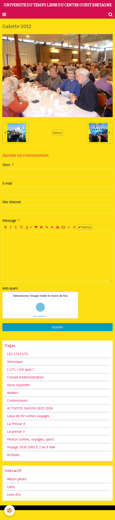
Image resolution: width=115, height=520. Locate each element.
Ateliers (12, 392)
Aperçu (84, 227)
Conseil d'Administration (25, 377)
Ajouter (57, 327)
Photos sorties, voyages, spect (30, 439)
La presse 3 (16, 431)
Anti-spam (10, 288)
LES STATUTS (17, 354)
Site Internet (11, 202)
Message (9, 220)
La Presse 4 (16, 423)
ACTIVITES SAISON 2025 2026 (30, 408)
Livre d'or (14, 494)
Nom (6, 165)
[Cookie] (9, 510)
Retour (57, 133)
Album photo (17, 479)
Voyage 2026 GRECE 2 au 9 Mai (31, 447)
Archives (13, 455)
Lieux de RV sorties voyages (28, 416)
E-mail (7, 183)
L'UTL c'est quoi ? (20, 369)
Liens (11, 486)
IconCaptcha (39, 316)
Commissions (17, 400)
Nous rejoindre (18, 385)
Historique (15, 361)
